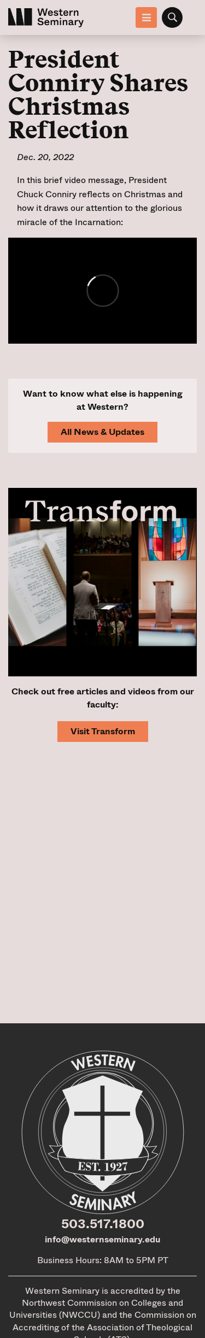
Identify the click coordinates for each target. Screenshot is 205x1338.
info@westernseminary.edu (102, 1239)
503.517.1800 (102, 1224)
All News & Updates (102, 432)
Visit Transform (103, 731)
